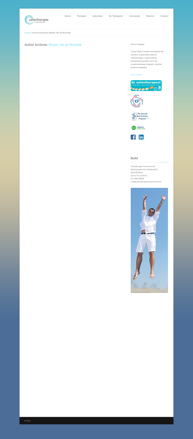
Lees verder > (137, 74)
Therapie (81, 15)
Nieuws (150, 15)
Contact (164, 15)
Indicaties (98, 15)
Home (68, 15)
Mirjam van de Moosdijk (65, 45)
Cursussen (134, 15)
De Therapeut (116, 15)
